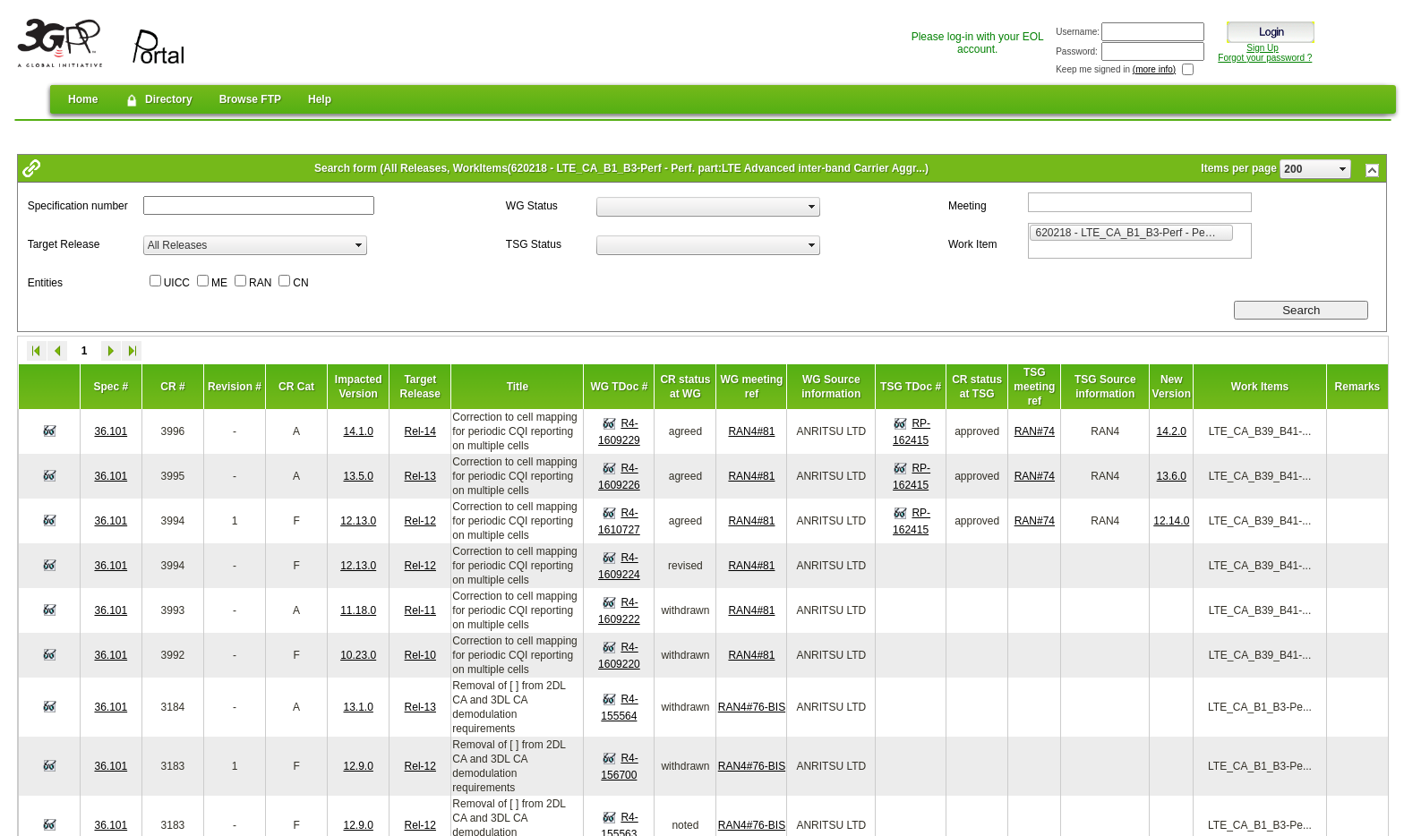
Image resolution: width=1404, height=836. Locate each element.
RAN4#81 (751, 431)
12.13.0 (358, 521)
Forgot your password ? (1265, 58)
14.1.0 (358, 431)
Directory (158, 100)
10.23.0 (358, 655)
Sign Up (1262, 48)
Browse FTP (250, 99)
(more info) (1154, 69)
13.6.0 (1171, 476)
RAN (260, 283)
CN (300, 283)
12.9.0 (358, 766)
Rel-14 (420, 431)
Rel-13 (420, 476)
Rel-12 (420, 521)
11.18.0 (358, 610)
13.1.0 (358, 707)
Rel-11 (420, 610)
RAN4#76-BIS (751, 707)
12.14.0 (1171, 521)
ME (219, 283)
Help (319, 99)
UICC (177, 283)
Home (83, 99)
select (1343, 169)
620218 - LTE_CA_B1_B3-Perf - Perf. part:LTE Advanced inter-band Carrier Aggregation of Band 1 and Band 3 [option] (1134, 232)
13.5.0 (358, 476)
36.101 (110, 431)
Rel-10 (420, 655)
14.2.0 (1171, 431)
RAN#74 (1034, 431)
